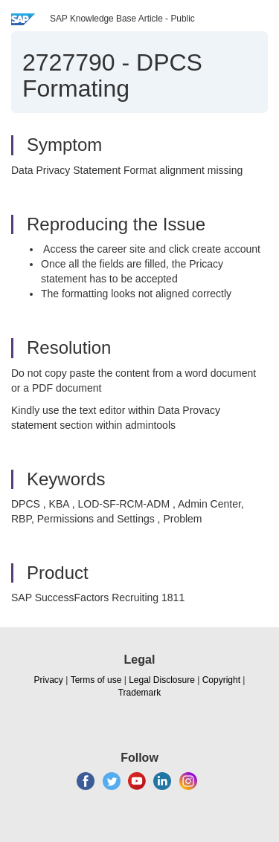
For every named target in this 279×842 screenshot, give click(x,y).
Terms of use (96, 680)
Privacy (48, 680)
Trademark (139, 692)
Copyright (221, 680)
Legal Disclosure (162, 680)
